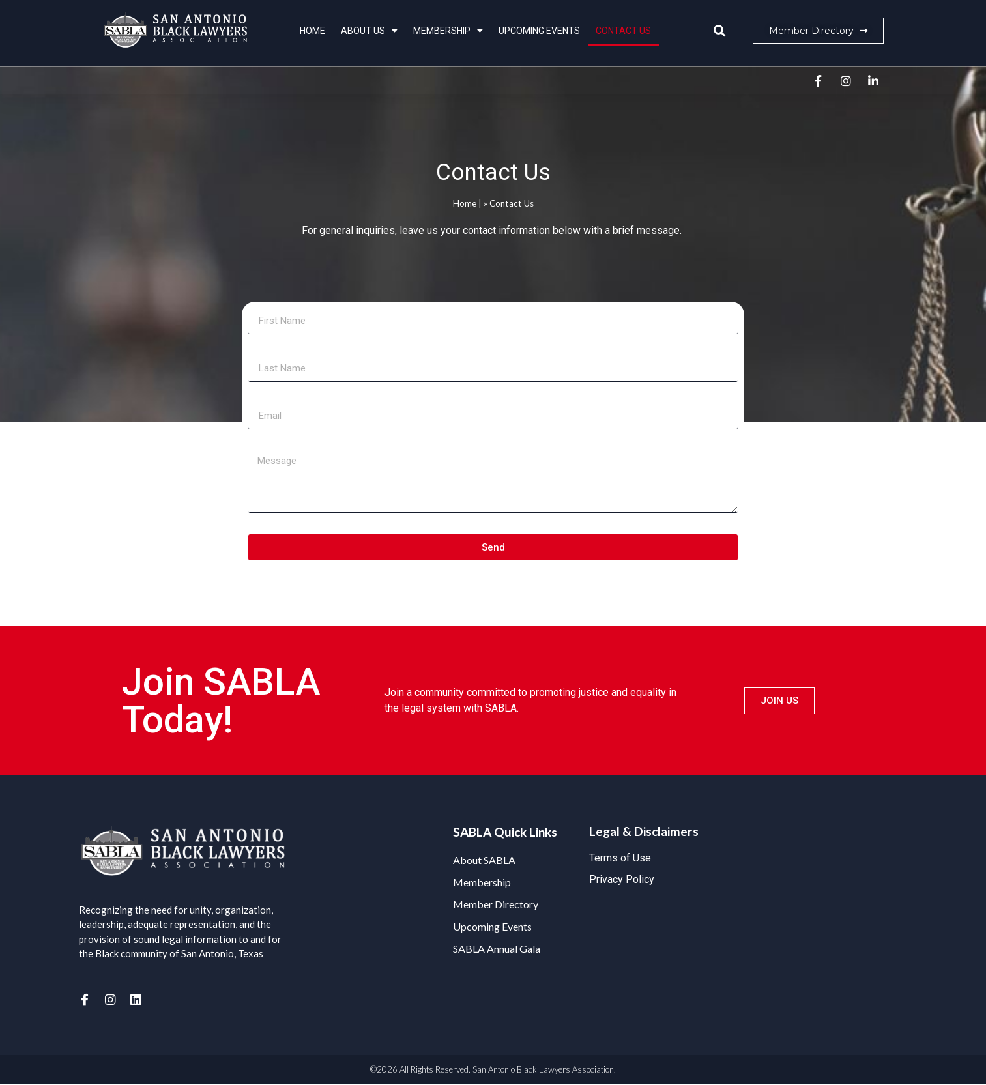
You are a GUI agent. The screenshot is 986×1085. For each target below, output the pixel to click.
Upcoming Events (539, 30)
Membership (448, 31)
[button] (720, 31)
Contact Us (623, 30)
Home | (467, 203)
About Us (369, 31)
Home (312, 30)
